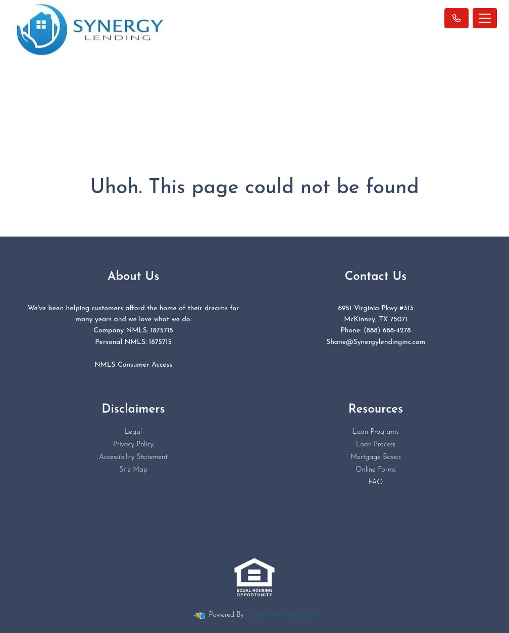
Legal (133, 432)
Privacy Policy (133, 444)
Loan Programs (375, 432)
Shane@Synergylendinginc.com (375, 342)
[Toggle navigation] (485, 18)
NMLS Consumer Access (133, 365)
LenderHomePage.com (282, 615)
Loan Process (375, 444)
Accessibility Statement (133, 457)
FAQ (375, 482)
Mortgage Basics (375, 457)
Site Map (133, 470)
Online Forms (375, 470)
